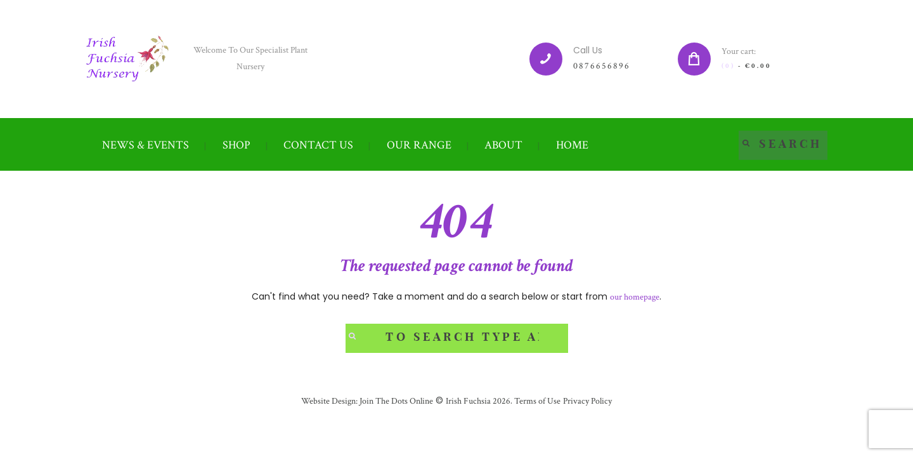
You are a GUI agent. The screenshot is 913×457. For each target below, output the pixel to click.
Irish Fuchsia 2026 (478, 401)
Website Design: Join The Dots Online (367, 401)
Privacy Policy (587, 401)
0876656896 (601, 66)
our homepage (634, 297)
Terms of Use (536, 401)
